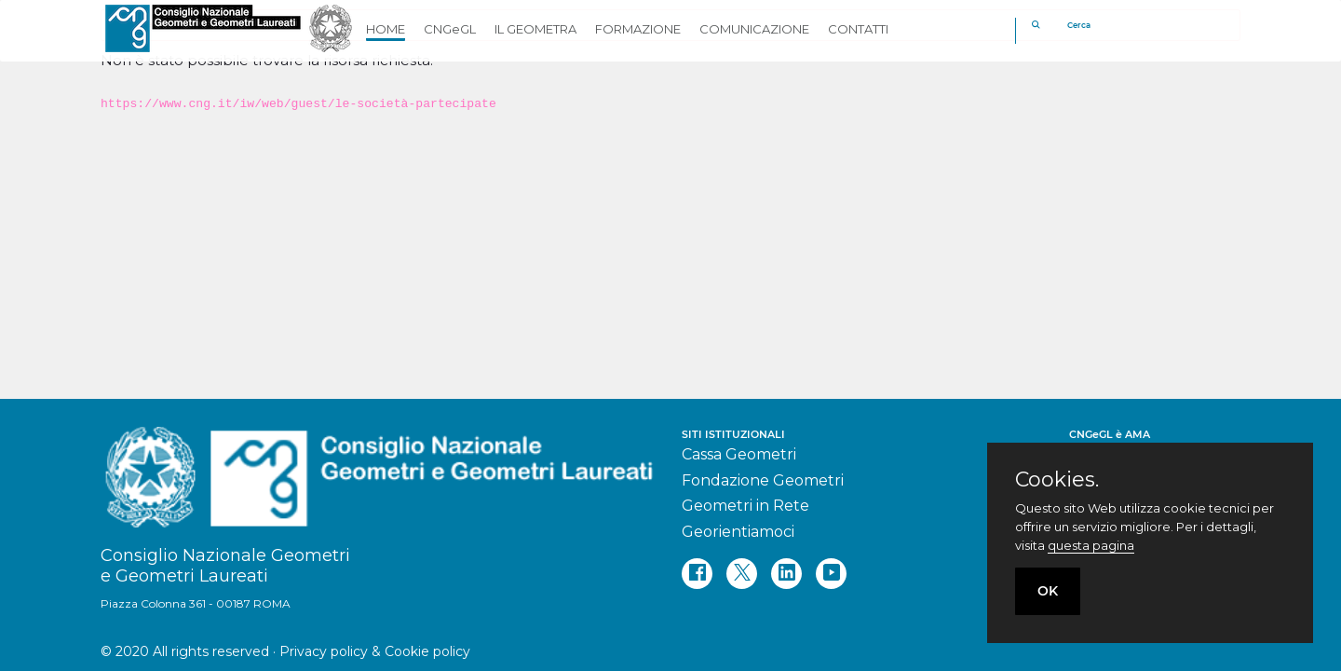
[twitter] (741, 573)
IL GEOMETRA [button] (535, 28)
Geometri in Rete (745, 505)
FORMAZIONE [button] (638, 28)
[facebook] (697, 573)
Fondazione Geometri (763, 480)
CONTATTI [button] (858, 28)
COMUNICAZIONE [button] (754, 28)
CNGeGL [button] (450, 28)
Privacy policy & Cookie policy (374, 651)
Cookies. (1057, 480)
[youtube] (831, 573)
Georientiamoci (738, 532)
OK (1047, 590)
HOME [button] (385, 28)
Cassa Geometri (739, 454)
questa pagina (1091, 545)
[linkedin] (786, 573)
